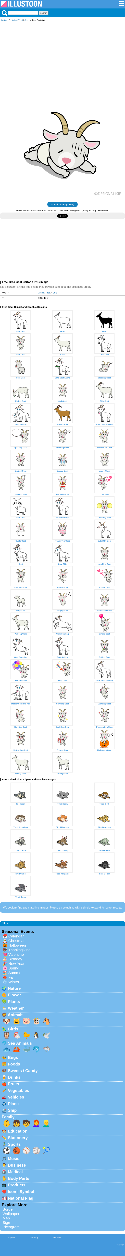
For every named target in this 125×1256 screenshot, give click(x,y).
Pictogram (11, 1227)
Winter (13, 982)
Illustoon (4, 20)
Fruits (13, 1084)
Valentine (16, 954)
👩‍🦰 (36, 1123)
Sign (6, 1222)
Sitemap (34, 1237)
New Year (16, 964)
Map (6, 1218)
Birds (13, 1029)
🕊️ (46, 1035)
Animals (15, 1014)
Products (17, 1185)
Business (17, 1165)
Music (13, 1158)
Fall (11, 977)
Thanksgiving (19, 950)
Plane (13, 1103)
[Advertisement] (62, 48)
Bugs (13, 1057)
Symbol (27, 1191)
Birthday (15, 959)
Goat (26, 20)
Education (18, 1131)
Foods (14, 1064)
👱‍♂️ (46, 1123)
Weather (16, 1008)
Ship (12, 1110)
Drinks (14, 1077)
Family (8, 1117)
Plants (14, 1001)
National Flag (20, 1198)
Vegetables (18, 1090)
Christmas (16, 941)
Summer (15, 973)
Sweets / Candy (23, 1070)
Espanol (11, 1237)
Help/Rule (57, 1237)
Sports (14, 1144)
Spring (13, 968)
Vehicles (16, 1097)
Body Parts (18, 1178)
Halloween (17, 945)
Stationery (18, 1137)
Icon (12, 1191)
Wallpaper (11, 1214)
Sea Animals (20, 1043)
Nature (14, 988)
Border (8, 1209)
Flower (14, 995)
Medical (15, 1171)
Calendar (16, 936)
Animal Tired (17, 20)
